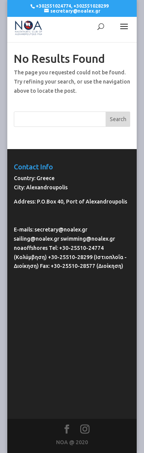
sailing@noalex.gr (37, 239)
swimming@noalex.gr (88, 239)
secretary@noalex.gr (61, 229)
